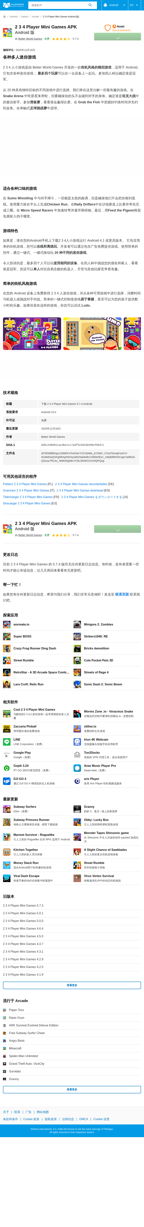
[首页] (4, 16)
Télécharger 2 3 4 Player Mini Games (28, 497)
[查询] (62, 5)
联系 (17, 1112)
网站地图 (43, 1112)
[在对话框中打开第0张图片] (32, 333)
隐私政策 (51, 1119)
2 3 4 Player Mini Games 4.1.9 (23, 974)
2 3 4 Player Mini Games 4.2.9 (23, 959)
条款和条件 (10, 1119)
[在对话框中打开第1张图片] (92, 333)
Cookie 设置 (101, 1119)
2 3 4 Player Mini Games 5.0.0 (23, 920)
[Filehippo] (13, 5)
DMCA (83, 1119)
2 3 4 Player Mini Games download (80, 490)
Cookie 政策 (31, 1119)
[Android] (13, 16)
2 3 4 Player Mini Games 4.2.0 (23, 967)
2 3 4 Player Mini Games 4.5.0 (23, 936)
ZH (134, 5)
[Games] (24, 16)
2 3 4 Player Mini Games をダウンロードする (91, 497)
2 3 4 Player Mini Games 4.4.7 (23, 944)
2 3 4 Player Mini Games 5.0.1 (23, 913)
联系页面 (122, 594)
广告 (29, 1112)
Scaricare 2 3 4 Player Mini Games (26, 490)
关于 (6, 1112)
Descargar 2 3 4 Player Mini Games (26, 503)
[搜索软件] (90, 5)
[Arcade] (35, 16)
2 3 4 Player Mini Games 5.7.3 (23, 905)
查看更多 (72, 985)
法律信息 (68, 1119)
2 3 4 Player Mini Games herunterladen (81, 484)
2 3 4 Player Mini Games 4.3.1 (23, 951)
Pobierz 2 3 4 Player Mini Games (25, 484)
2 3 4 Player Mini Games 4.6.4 (23, 928)
